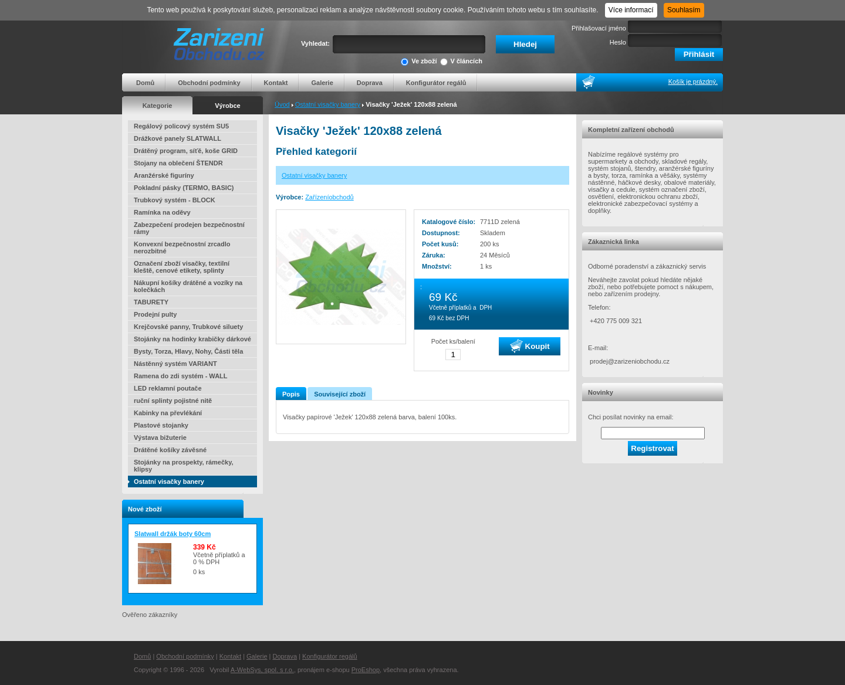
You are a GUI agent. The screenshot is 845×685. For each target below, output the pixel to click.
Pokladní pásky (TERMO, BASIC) (184, 187)
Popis (291, 394)
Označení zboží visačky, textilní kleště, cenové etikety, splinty (181, 267)
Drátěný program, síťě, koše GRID (186, 150)
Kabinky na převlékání (168, 412)
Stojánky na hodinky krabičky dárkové (192, 338)
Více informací (631, 10)
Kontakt (276, 82)
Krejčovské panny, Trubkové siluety (188, 326)
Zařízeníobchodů (329, 197)
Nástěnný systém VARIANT (175, 363)
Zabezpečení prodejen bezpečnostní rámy (189, 228)
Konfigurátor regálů (436, 82)
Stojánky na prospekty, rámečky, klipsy (184, 466)
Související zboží (340, 394)
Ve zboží (419, 61)
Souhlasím (684, 10)
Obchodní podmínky (209, 82)
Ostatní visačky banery (327, 104)
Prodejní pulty (155, 314)
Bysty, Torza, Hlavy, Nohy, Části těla (188, 351)
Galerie (322, 82)
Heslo (618, 42)
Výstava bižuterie (160, 437)
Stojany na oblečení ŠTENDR (178, 163)
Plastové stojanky (161, 425)
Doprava (370, 82)
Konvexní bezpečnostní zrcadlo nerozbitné (182, 247)
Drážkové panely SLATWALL (177, 138)
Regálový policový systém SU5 (181, 126)
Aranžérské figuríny (164, 175)
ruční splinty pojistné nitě (173, 400)
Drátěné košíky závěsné (170, 449)
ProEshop (365, 669)
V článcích (461, 61)
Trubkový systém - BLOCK (174, 200)
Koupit (530, 346)
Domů (145, 82)
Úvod (282, 104)
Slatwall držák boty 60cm (172, 533)
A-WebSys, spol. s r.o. (262, 669)
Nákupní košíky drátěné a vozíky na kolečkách (188, 286)
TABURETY (151, 302)
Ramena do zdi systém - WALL (181, 375)
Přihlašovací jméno (599, 28)
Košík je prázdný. (693, 81)
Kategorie (158, 105)
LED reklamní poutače (168, 388)
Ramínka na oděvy (162, 212)
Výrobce (227, 105)
